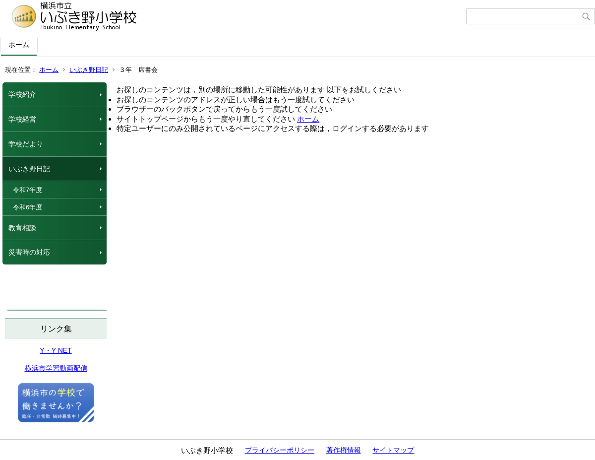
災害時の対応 (29, 252)
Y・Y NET (55, 350)
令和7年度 (27, 190)
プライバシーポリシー (279, 450)
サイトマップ (393, 450)
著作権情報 (343, 450)
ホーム (18, 45)
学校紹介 (22, 94)
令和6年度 (27, 207)
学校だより (25, 144)
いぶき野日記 (88, 69)
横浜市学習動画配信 (56, 368)
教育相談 (22, 228)
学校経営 (22, 119)
